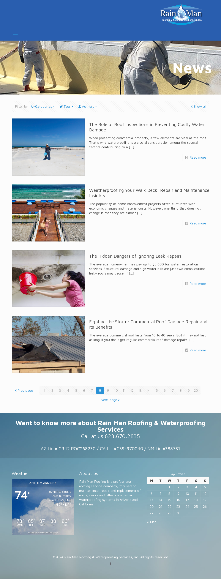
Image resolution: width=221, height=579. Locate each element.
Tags (66, 106)
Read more (197, 157)
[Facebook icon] (110, 564)
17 (172, 390)
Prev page (23, 390)
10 (116, 390)
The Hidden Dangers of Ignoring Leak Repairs (135, 256)
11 (124, 390)
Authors (88, 106)
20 (196, 390)
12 (132, 390)
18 (180, 390)
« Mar (151, 522)
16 (164, 390)
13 (140, 390)
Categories (43, 106)
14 (148, 390)
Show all (198, 106)
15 (156, 390)
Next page (111, 400)
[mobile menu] (15, 34)
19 (188, 390)
